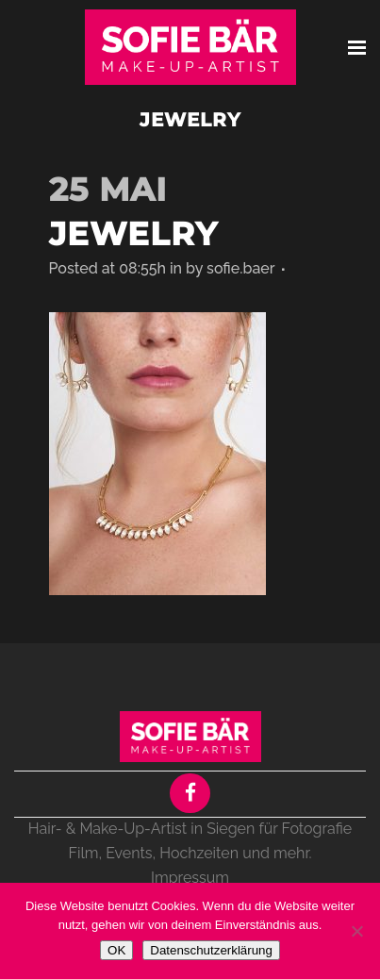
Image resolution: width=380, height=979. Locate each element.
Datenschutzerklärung (211, 950)
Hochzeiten (199, 853)
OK (116, 950)
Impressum (190, 878)
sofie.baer (240, 268)
